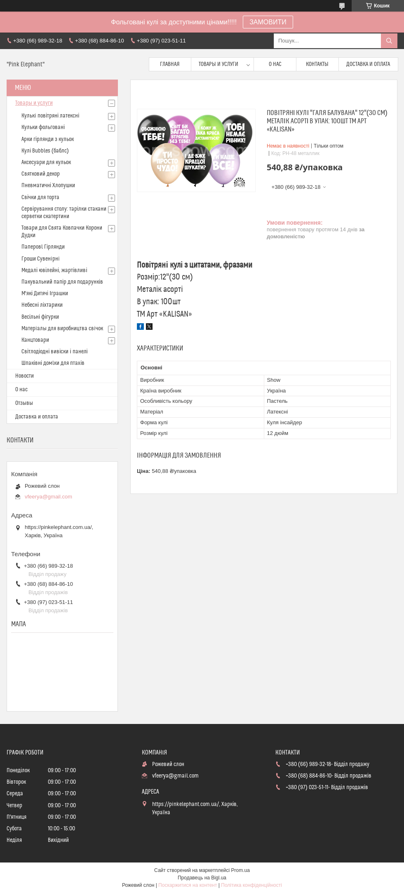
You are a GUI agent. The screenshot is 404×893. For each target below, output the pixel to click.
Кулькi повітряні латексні (50, 116)
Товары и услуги (218, 64)
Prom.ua (240, 870)
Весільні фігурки (40, 317)
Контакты (317, 64)
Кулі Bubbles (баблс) (45, 151)
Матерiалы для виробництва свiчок (62, 328)
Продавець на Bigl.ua (202, 878)
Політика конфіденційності (251, 885)
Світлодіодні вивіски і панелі (54, 351)
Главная (170, 64)
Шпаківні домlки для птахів (53, 363)
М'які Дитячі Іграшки (44, 293)
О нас (275, 64)
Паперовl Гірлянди (43, 247)
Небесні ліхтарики (42, 305)
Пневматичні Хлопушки (48, 185)
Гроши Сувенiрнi (40, 259)
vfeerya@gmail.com (48, 497)
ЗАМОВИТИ (268, 22)
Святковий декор (40, 174)
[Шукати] (389, 40)
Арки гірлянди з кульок (47, 139)
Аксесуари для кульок (46, 162)
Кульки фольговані (43, 127)
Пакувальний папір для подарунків (62, 282)
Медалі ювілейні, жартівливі (54, 270)
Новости (24, 376)
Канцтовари (35, 340)
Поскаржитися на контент (187, 885)
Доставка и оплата (368, 64)
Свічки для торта (40, 197)
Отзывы (24, 403)
